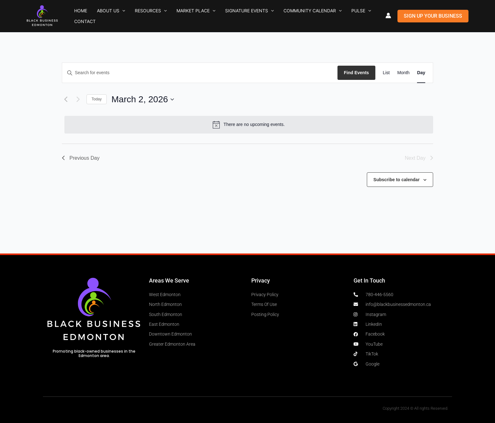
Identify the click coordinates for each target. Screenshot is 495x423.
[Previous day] (65, 99)
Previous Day (80, 158)
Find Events (356, 72)
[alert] (248, 125)
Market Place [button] (175, 16)
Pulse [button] (323, 16)
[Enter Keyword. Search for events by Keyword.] (199, 73)
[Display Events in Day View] (421, 73)
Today (97, 99)
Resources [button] (136, 16)
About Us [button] (102, 16)
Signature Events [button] (223, 16)
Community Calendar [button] (280, 16)
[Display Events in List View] (386, 73)
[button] (113, 16)
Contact (347, 16)
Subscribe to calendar (396, 179)
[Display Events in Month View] (403, 73)
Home (77, 16)
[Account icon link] (388, 15)
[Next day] (78, 99)
